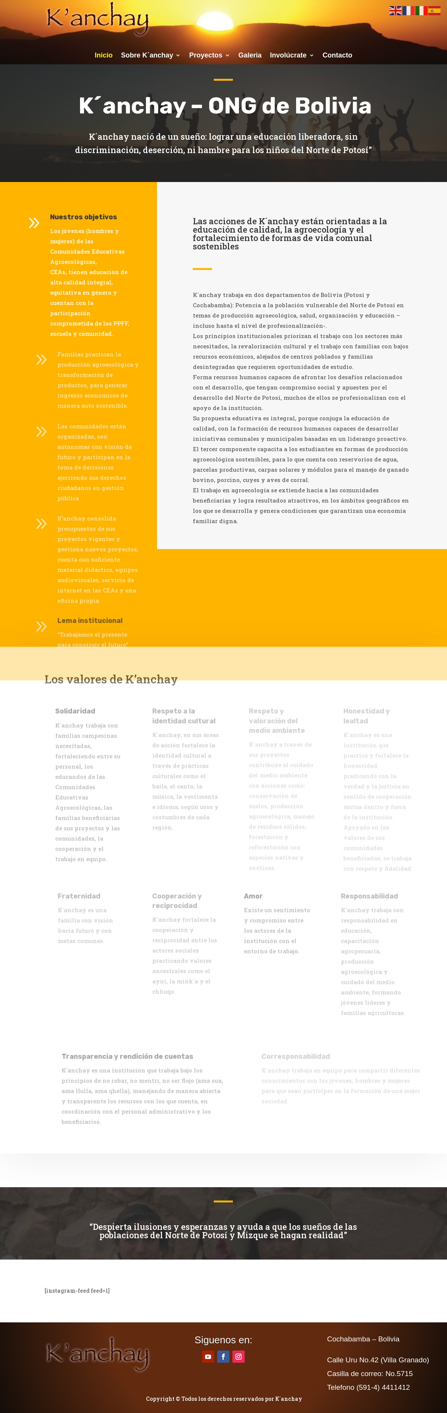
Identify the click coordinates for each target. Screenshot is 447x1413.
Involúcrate (288, 56)
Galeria (250, 56)
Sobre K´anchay (147, 56)
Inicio (103, 56)
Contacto (337, 56)
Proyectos (205, 56)
